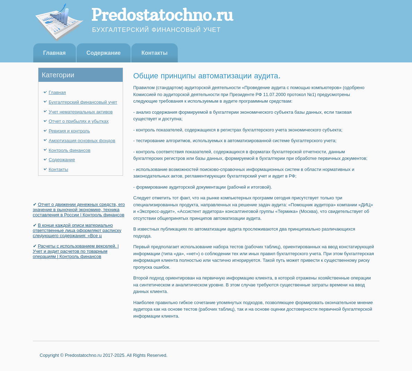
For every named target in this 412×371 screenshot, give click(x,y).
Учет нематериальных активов (81, 111)
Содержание (104, 53)
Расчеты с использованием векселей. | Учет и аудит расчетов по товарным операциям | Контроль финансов (76, 251)
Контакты (154, 53)
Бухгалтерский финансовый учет (83, 102)
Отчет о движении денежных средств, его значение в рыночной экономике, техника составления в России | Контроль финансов (79, 209)
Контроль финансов (69, 150)
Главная (54, 53)
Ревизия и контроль (69, 130)
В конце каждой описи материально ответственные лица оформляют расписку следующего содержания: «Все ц (77, 230)
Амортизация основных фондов (82, 140)
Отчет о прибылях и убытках (79, 121)
